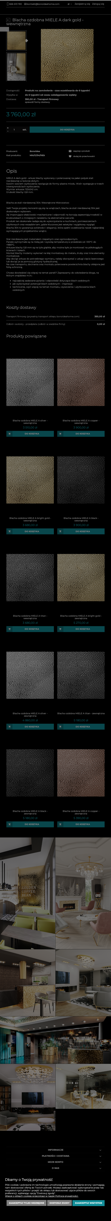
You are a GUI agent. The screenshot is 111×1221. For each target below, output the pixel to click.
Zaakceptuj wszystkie (88, 1203)
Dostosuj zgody (59, 1203)
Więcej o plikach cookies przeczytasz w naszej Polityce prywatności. (41, 1196)
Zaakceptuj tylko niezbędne (26, 1203)
